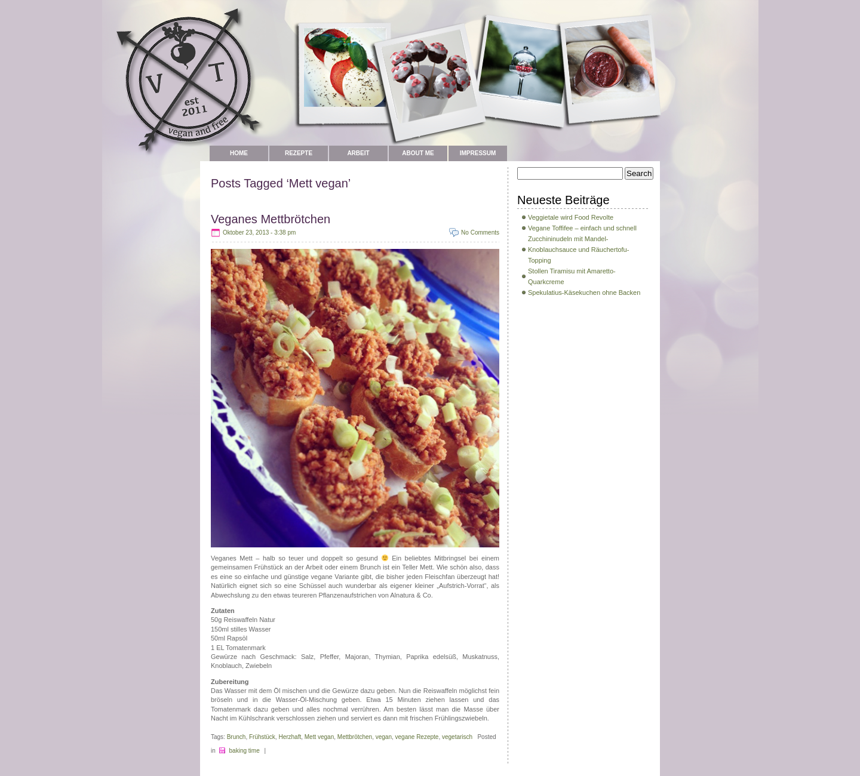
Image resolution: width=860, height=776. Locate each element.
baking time (244, 750)
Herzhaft (289, 737)
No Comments (480, 232)
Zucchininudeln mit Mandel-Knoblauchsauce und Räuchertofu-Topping (578, 249)
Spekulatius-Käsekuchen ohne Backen (584, 292)
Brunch (236, 737)
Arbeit (358, 153)
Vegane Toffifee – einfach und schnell (582, 228)
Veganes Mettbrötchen (270, 219)
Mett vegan (319, 737)
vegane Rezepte (417, 737)
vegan (384, 737)
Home (239, 153)
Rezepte (298, 153)
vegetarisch (457, 737)
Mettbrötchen (354, 737)
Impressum (478, 153)
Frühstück (262, 737)
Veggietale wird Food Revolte (570, 217)
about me (418, 153)
